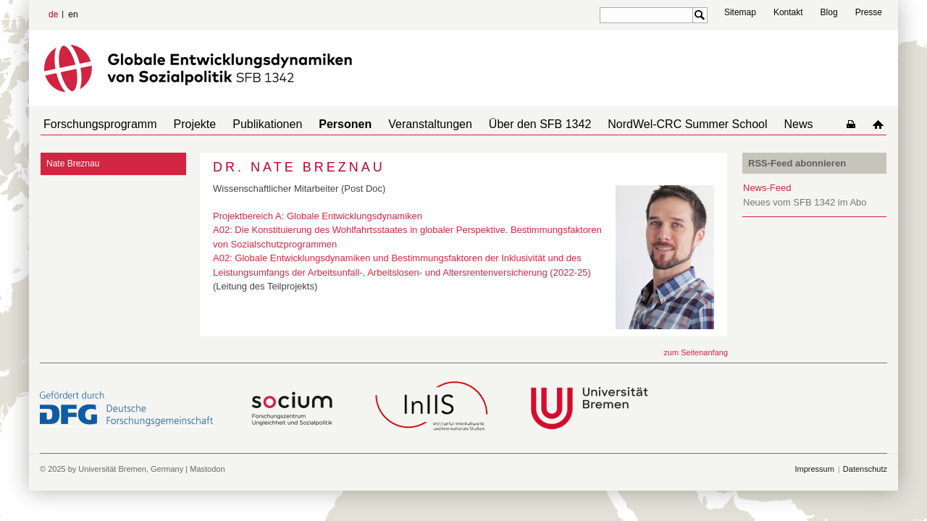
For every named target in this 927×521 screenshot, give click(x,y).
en (72, 14)
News (754, 124)
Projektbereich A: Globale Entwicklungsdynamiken (317, 216)
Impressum (814, 469)
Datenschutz (865, 469)
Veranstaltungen (404, 124)
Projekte (186, 124)
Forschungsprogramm (97, 124)
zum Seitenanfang (695, 352)
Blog (829, 12)
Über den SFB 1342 (508, 124)
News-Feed (767, 187)
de (53, 14)
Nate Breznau (72, 163)
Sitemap (740, 12)
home (881, 124)
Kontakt (788, 12)
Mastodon (207, 469)
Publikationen (253, 124)
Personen (324, 124)
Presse (868, 12)
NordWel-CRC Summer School (649, 124)
